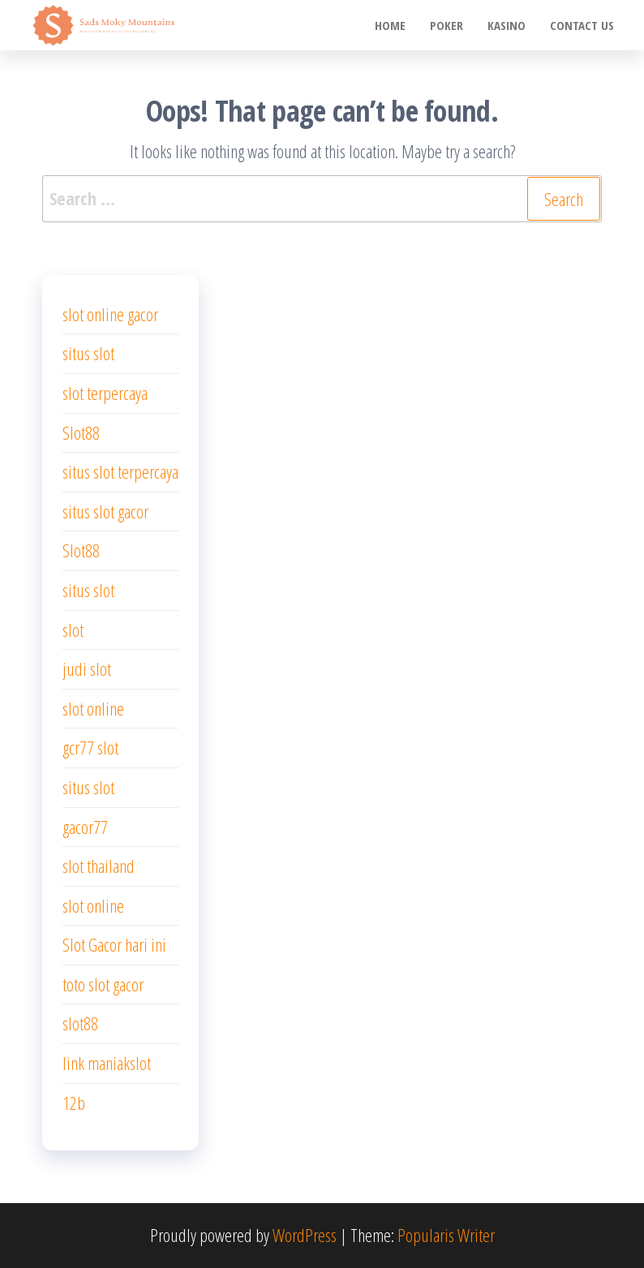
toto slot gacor (103, 984)
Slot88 (81, 432)
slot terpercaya (105, 392)
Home (390, 25)
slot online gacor (110, 314)
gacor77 (85, 827)
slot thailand (98, 865)
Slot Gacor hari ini (114, 944)
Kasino (506, 25)
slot (73, 629)
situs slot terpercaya (120, 471)
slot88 (80, 1023)
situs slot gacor (105, 511)
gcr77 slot (90, 747)
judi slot (86, 668)
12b (73, 1102)
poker (446, 25)
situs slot (88, 353)
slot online (93, 708)
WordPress (305, 1235)
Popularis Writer (446, 1235)
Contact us (582, 25)
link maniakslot (106, 1063)
